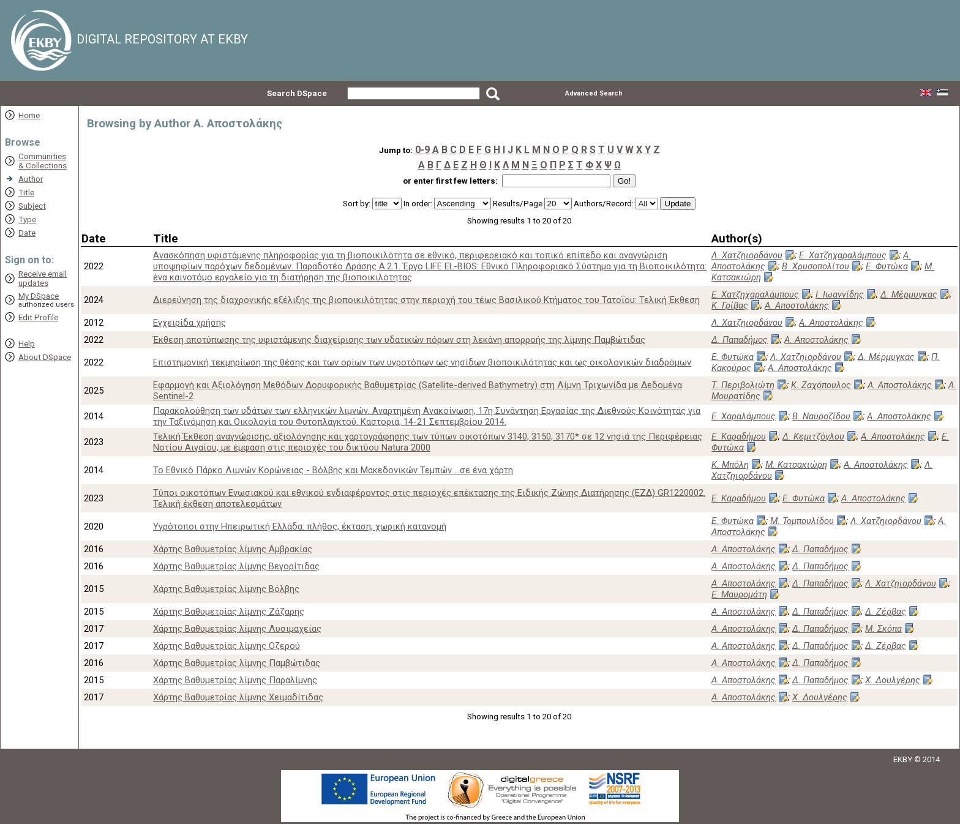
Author (30, 179)
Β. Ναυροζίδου (821, 416)
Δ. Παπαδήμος (739, 339)
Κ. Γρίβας (729, 305)
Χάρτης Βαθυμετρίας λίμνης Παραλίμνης (235, 680)
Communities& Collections (42, 161)
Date (27, 233)
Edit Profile (38, 317)
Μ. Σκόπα (883, 628)
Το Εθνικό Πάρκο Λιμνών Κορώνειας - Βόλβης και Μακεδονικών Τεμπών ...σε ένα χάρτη (333, 470)
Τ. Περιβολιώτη (742, 385)
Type (27, 219)
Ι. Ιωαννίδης (840, 294)
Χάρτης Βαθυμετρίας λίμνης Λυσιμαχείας (237, 628)
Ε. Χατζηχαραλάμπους (843, 255)
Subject (32, 206)
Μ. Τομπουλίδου (802, 520)
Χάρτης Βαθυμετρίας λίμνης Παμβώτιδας (236, 663)
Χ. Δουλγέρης (892, 680)
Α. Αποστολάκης (797, 305)
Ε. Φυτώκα (887, 266)
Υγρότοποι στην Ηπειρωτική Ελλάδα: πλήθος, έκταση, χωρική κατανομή (299, 526)
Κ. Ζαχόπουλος (821, 385)
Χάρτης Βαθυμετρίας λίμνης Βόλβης (226, 588)
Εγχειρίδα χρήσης (189, 322)
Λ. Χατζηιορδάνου (746, 255)
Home (29, 115)
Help (26, 343)
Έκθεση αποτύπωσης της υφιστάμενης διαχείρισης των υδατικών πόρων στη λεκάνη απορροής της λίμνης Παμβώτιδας (399, 339)
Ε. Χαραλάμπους (743, 416)
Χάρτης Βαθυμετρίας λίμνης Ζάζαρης (228, 611)
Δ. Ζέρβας (885, 611)
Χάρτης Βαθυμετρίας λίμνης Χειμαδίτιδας (238, 697)
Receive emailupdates (42, 278)
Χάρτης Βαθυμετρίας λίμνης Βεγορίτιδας (236, 566)
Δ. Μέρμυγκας (908, 294)
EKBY (902, 759)
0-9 (422, 149)
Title (26, 192)
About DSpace (44, 357)
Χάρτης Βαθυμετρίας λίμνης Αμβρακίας (232, 549)
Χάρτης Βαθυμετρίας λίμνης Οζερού (226, 645)
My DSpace (38, 296)
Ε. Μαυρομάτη (739, 594)
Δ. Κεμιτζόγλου (813, 436)
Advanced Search (594, 93)
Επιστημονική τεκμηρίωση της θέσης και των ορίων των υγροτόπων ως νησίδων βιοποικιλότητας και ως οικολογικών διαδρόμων (422, 362)
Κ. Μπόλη (730, 464)
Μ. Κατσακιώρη (796, 464)
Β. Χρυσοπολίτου (815, 266)
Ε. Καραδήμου (738, 436)
